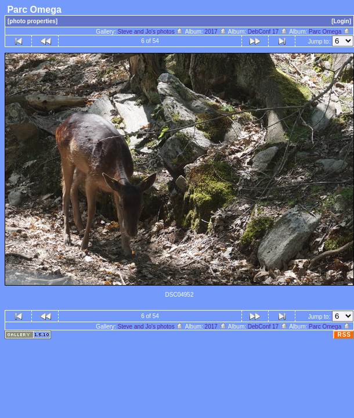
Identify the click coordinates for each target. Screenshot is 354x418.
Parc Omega (330, 31)
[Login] (341, 21)
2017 (216, 31)
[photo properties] (32, 21)
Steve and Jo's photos (151, 31)
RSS (344, 334)
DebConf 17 (268, 31)
